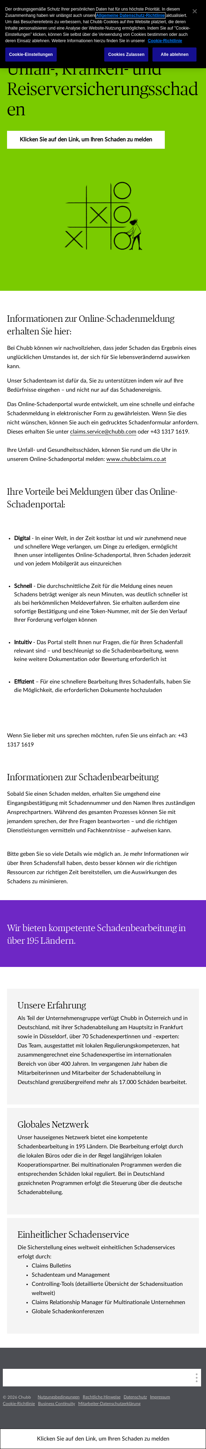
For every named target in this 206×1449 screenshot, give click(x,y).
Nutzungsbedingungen (59, 1397)
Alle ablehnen (174, 54)
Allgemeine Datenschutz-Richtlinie (130, 15)
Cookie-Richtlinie (19, 1404)
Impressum (160, 1397)
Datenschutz (135, 1397)
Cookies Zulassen (126, 54)
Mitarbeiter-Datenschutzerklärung (109, 1404)
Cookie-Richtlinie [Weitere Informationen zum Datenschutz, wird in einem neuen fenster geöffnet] (165, 40)
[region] (103, 34)
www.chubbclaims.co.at (136, 459)
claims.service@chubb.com (103, 432)
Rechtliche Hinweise (101, 1397)
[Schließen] (194, 11)
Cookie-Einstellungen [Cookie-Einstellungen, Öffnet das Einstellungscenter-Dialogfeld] (31, 54)
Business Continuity (56, 1404)
